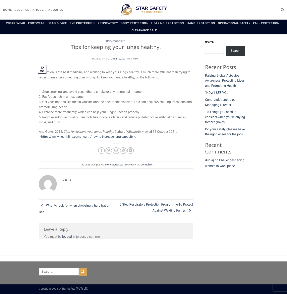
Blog (19, 9)
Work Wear (15, 23)
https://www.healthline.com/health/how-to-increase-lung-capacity (87, 137)
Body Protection (134, 23)
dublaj (209, 160)
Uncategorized (115, 41)
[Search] (282, 10)
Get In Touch (35, 9)
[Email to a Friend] (116, 150)
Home (7, 9)
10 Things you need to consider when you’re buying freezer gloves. (225, 117)
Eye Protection (82, 23)
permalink (146, 164)
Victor (135, 58)
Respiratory (107, 23)
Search (209, 42)
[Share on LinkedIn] (130, 150)
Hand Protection (201, 23)
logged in (68, 237)
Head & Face (57, 23)
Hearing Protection (167, 23)
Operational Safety (234, 23)
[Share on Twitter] (108, 150)
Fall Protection (266, 23)
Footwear (36, 23)
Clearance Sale (144, 30)
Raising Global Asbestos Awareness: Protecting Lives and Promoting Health (225, 81)
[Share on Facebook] (101, 150)
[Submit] (83, 271)
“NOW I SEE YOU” (217, 93)
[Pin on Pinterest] (123, 150)
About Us (55, 9)
